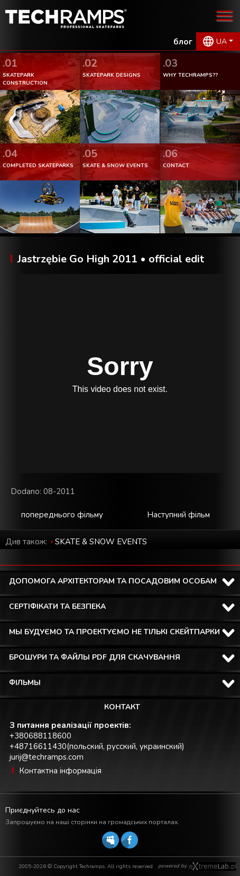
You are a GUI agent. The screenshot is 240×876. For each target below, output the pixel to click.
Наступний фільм (178, 514)
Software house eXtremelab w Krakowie (212, 866)
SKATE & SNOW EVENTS (101, 541)
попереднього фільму (62, 514)
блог (182, 41)
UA (221, 41)
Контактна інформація (60, 770)
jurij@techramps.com (47, 757)
